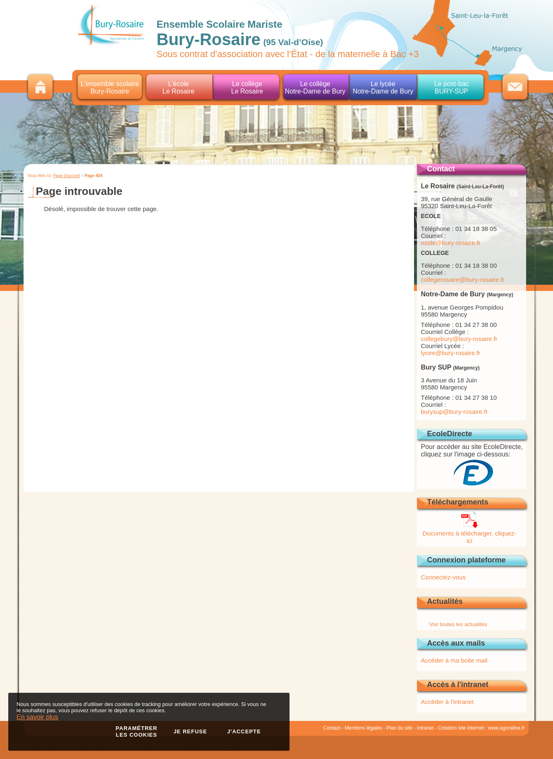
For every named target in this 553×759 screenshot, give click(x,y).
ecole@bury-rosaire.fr (451, 242)
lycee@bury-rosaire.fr (451, 352)
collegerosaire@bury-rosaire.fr (463, 279)
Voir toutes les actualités (458, 624)
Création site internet (461, 728)
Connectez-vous (443, 577)
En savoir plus (37, 717)
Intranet (425, 728)
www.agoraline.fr (506, 728)
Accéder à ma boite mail (454, 660)
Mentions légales (363, 728)
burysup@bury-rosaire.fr (454, 411)
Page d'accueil (66, 175)
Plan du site (399, 728)
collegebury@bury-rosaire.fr (459, 338)
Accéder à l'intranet (447, 701)
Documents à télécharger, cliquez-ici (470, 533)
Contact (331, 728)
